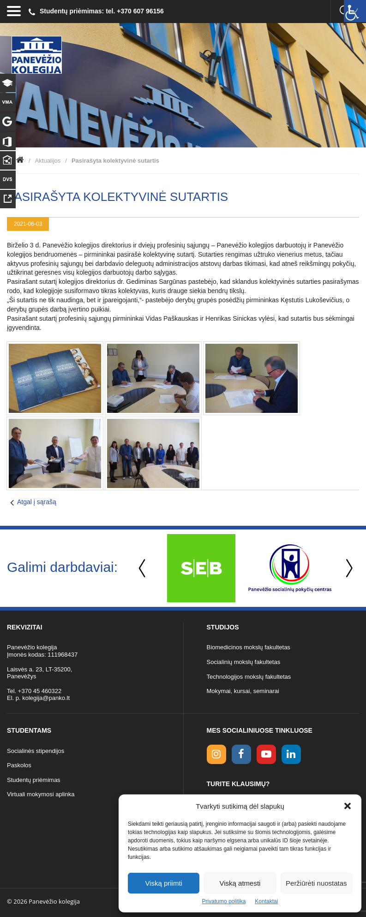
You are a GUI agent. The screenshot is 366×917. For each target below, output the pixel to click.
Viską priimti (163, 883)
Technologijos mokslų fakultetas (249, 676)
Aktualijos (48, 160)
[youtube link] (266, 754)
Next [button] (347, 568)
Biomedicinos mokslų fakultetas (248, 647)
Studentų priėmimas (33, 779)
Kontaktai (266, 901)
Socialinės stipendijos (35, 750)
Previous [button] (143, 568)
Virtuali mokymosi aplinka (40, 794)
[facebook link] (241, 754)
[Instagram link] (216, 754)
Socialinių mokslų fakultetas (244, 661)
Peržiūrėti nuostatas (316, 883)
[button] (347, 806)
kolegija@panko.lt (46, 697)
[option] (201, 568)
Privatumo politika (224, 901)
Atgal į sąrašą (36, 502)
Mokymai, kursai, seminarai (243, 691)
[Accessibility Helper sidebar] (355, 11)
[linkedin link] (291, 754)
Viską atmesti (240, 883)
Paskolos (19, 765)
